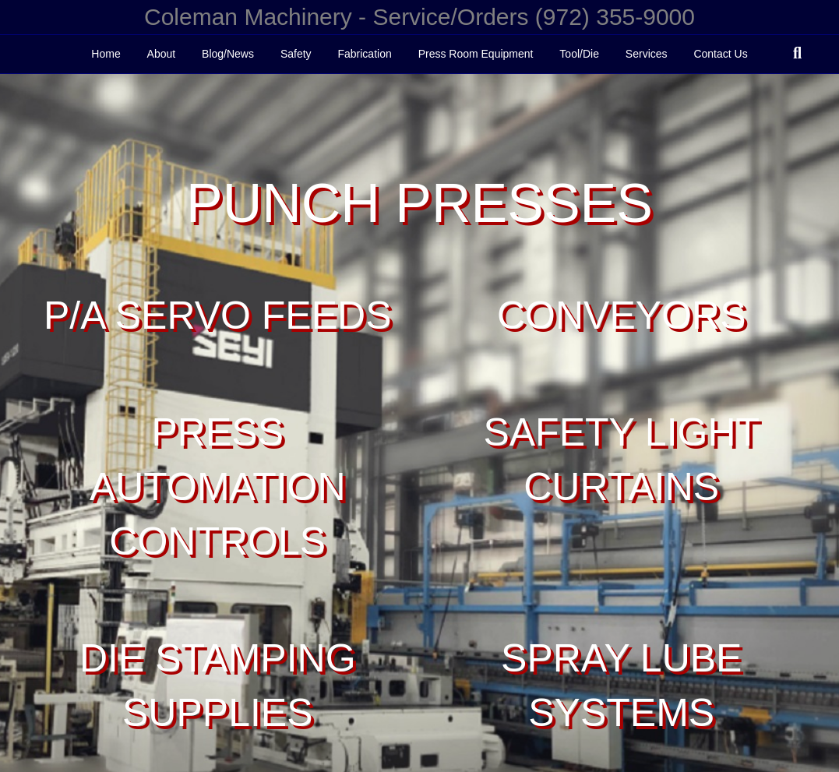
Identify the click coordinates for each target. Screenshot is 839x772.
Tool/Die (579, 54)
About (161, 54)
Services (647, 54)
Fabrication (364, 54)
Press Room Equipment (476, 54)
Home (105, 54)
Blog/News (228, 54)
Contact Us (720, 54)
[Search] (797, 53)
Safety (296, 54)
